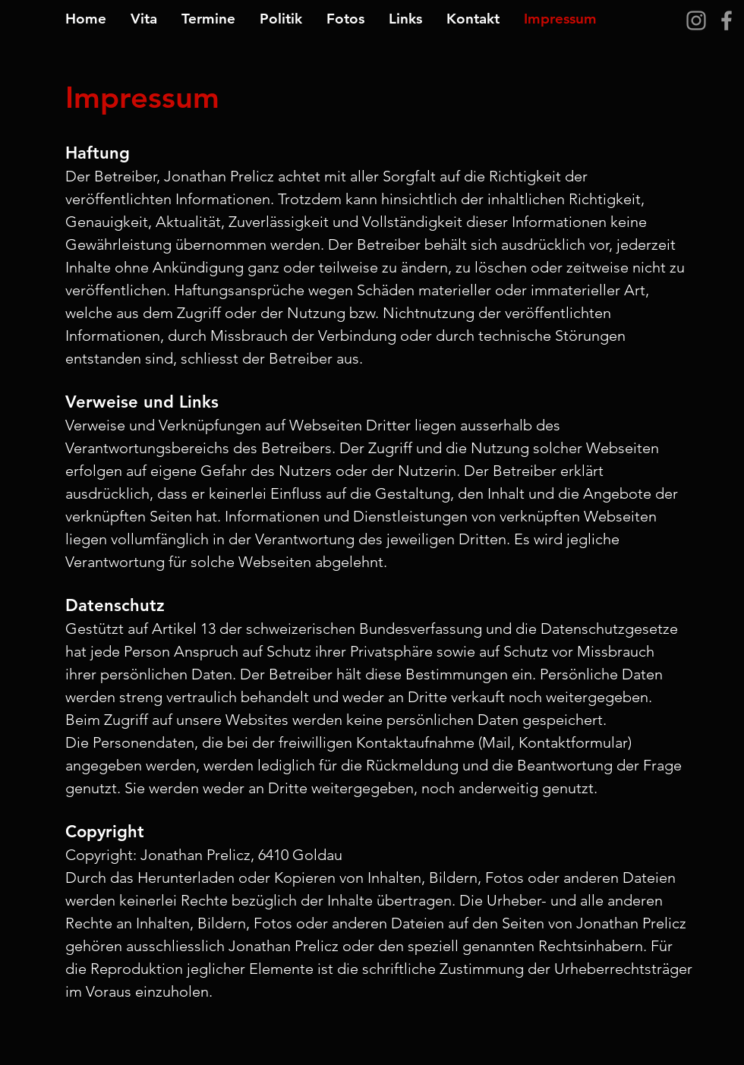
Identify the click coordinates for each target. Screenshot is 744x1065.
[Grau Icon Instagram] (696, 20)
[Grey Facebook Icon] (726, 20)
